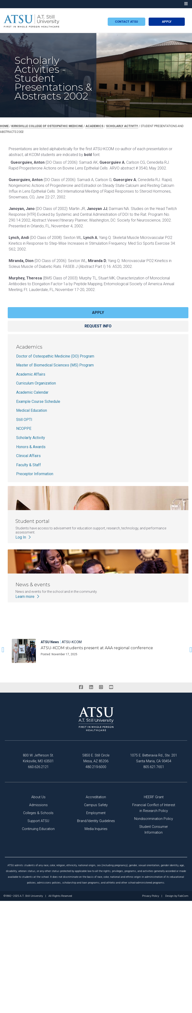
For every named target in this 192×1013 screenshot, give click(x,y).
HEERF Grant (154, 797)
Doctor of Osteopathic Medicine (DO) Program (55, 356)
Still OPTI (24, 419)
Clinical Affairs (28, 455)
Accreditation (96, 797)
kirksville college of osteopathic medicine (47, 126)
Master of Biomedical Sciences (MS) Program (55, 365)
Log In (23, 537)
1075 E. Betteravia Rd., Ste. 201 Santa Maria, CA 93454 (153, 758)
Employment (96, 813)
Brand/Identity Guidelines (96, 821)
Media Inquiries (96, 829)
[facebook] (81, 687)
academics (94, 126)
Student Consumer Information (153, 830)
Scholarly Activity (30, 437)
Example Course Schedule (38, 401)
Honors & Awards (31, 447)
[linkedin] (91, 687)
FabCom (183, 896)
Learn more (27, 597)
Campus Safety (96, 805)
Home (4, 126)
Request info (98, 326)
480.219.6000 (96, 767)
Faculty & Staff (28, 465)
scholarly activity (122, 126)
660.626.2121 (38, 767)
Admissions (38, 805)
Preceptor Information (34, 474)
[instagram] (101, 687)
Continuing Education (38, 829)
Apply (167, 21)
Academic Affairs (30, 374)
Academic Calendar (32, 392)
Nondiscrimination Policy (153, 819)
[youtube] (111, 687)
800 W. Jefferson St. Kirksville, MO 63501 (38, 758)
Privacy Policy (150, 896)
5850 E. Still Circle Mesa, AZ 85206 (95, 758)
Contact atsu (126, 21)
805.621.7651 (153, 767)
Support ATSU (38, 821)
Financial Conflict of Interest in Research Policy (153, 808)
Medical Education (31, 410)
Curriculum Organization (36, 383)
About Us (38, 797)
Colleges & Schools (38, 813)
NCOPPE (23, 428)
